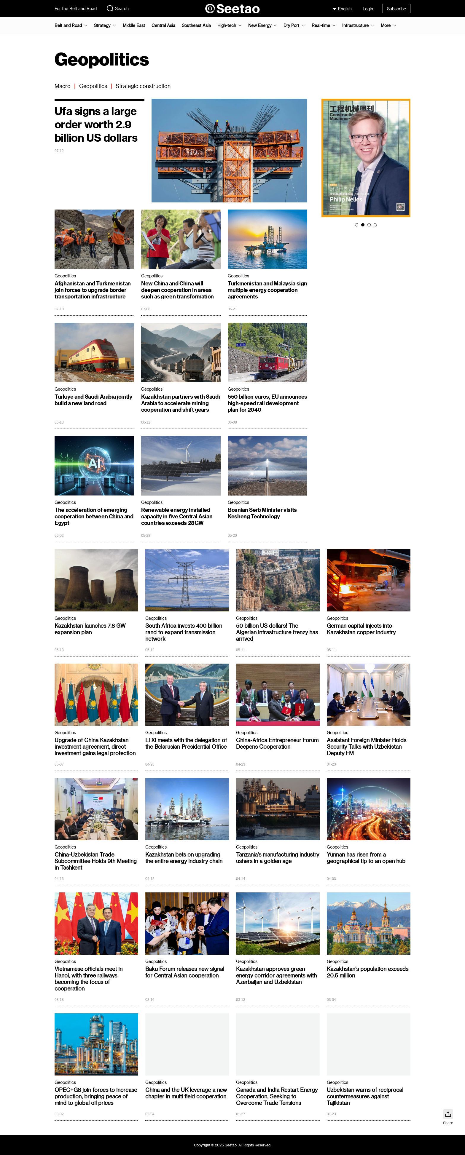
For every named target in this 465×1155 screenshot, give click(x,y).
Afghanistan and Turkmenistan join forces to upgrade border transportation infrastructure (93, 289)
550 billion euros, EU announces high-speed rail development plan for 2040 (267, 403)
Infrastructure (355, 25)
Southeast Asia (196, 25)
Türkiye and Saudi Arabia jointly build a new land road (93, 399)
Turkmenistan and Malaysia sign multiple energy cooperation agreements (267, 289)
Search (117, 8)
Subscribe (396, 8)
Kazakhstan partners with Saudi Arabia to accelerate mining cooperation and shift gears (180, 403)
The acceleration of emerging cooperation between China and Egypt (94, 516)
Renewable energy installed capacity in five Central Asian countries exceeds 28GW (176, 516)
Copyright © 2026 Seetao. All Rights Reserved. (232, 1145)
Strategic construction (143, 86)
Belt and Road (68, 25)
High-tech (226, 25)
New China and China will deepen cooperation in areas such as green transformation (177, 289)
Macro (63, 86)
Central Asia (163, 25)
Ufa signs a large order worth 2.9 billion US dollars (96, 124)
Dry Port (291, 25)
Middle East (134, 25)
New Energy (259, 25)
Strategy (102, 25)
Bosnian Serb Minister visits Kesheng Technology (262, 513)
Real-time (321, 25)
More (386, 25)
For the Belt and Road (76, 8)
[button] (356, 224)
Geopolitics (93, 86)
